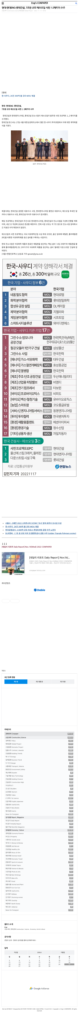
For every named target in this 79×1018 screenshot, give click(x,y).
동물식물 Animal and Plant (39, 885)
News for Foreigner (39, 814)
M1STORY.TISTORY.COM (28, 1009)
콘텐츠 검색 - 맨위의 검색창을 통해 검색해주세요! (20, 940)
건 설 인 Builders (39, 789)
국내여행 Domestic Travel (39, 859)
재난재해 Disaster (39, 773)
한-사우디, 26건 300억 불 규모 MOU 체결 (18, 96)
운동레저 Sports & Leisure (39, 862)
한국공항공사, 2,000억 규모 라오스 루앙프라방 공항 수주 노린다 (30, 530)
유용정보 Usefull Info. (39, 805)
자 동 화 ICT (39, 786)
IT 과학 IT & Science (39, 798)
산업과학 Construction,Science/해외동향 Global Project (17, 10)
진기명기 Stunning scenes (39, 897)
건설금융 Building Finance (39, 779)
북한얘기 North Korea (39, 904)
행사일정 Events (39, 811)
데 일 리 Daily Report (39, 821)
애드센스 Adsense (39, 907)
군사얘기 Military (39, 894)
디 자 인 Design (39, 763)
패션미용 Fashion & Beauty (39, 869)
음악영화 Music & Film (39, 853)
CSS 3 (50, 1009)
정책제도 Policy (39, 741)
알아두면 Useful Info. (39, 891)
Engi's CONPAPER (39, 3)
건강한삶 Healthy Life (39, 849)
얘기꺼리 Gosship (39, 901)
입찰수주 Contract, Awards (39, 750)
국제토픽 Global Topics (39, 865)
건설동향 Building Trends (39, 754)
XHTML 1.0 (42, 1009)
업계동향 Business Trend (39, 760)
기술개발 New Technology (39, 776)
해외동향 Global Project (39, 744)
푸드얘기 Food (39, 881)
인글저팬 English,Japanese (39, 802)
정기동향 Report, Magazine (39, 817)
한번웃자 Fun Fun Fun (39, 888)
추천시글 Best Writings (39, 875)
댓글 (3, 670)
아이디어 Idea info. (39, 878)
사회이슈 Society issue (39, 840)
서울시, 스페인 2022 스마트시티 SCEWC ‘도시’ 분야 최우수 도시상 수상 (33, 523)
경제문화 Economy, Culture (39, 830)
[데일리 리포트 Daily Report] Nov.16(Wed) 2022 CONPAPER (27, 547)
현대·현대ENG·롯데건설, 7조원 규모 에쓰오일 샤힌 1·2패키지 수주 (33, 8)
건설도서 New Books (39, 808)
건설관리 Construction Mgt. (39, 782)
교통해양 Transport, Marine (39, 766)
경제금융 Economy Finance (39, 833)
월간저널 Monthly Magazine (39, 827)
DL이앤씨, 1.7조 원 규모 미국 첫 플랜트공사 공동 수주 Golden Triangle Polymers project (40, 533)
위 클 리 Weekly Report (39, 824)
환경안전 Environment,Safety (39, 770)
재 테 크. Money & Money (39, 843)
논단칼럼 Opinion (39, 792)
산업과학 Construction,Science (39, 738)
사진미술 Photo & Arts (39, 872)
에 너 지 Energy (39, 757)
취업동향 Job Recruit (39, 846)
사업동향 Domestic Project (39, 747)
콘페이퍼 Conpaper (39, 734)
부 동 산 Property (39, 837)
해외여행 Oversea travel (39, 856)
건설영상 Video (39, 795)
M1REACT (10, 1009)
